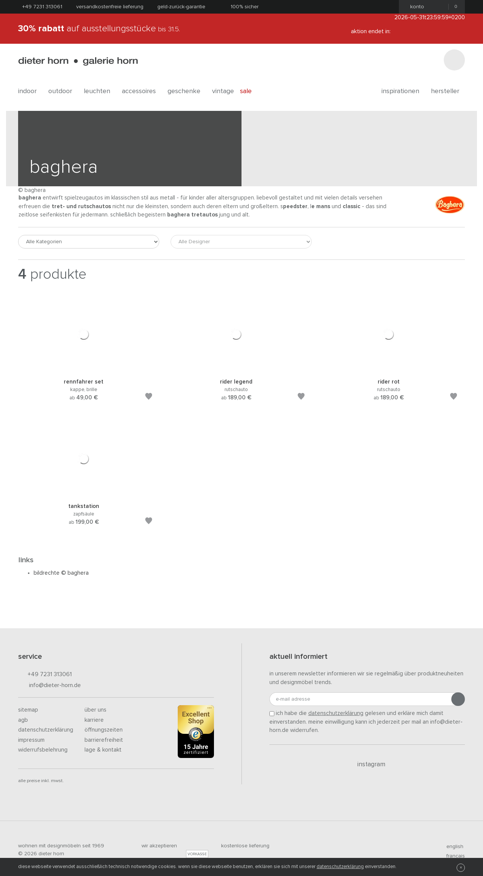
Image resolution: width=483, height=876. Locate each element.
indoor (30, 91)
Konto (415, 6)
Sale (250, 91)
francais (452, 856)
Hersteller (448, 91)
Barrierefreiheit (104, 740)
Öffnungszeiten (104, 730)
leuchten (100, 91)
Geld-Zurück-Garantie (181, 6)
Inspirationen (403, 91)
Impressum (31, 740)
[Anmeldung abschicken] (458, 699)
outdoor (63, 91)
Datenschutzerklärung (45, 730)
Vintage (223, 91)
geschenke (187, 91)
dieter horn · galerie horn (78, 61)
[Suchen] (454, 60)
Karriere (94, 720)
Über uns (95, 710)
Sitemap (28, 710)
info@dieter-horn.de (49, 685)
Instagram (367, 764)
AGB (23, 720)
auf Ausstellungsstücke (99, 28)
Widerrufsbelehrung (43, 750)
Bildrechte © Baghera (61, 573)
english (451, 846)
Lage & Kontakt (103, 750)
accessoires (142, 91)
